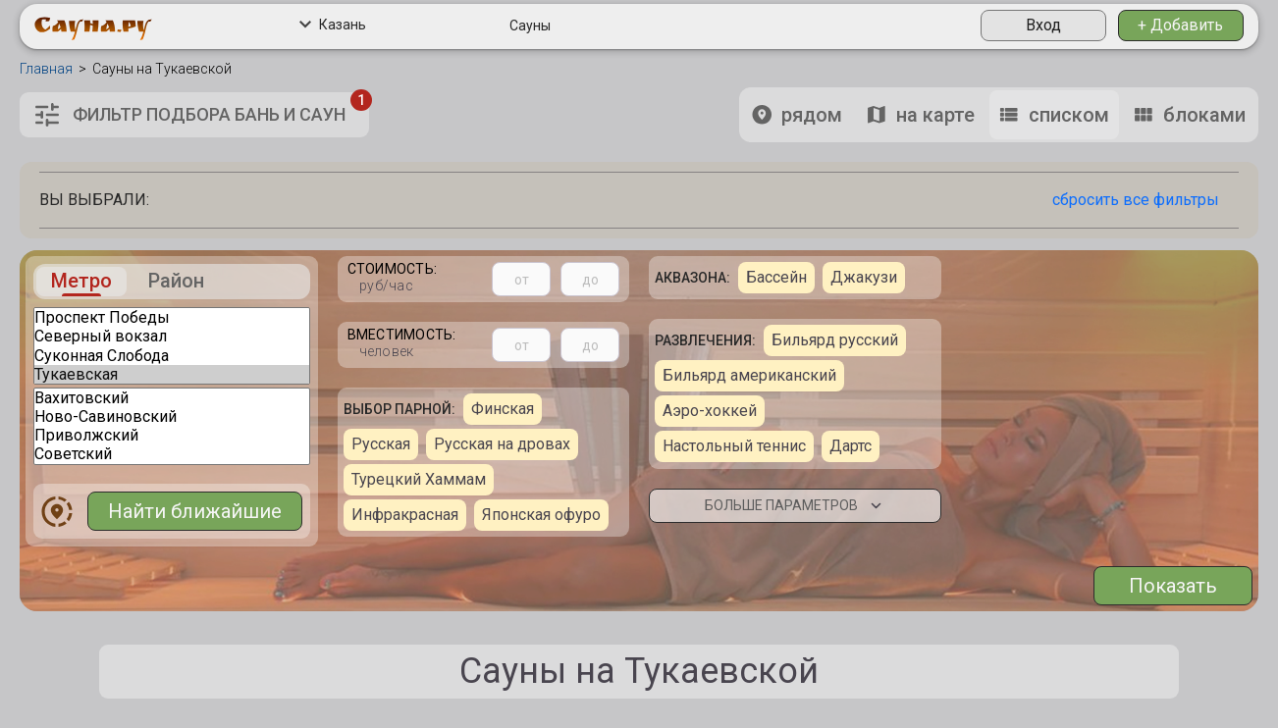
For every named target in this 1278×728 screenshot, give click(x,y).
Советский (171, 453)
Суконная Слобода (171, 355)
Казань (332, 24)
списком (1054, 115)
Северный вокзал (171, 336)
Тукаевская (171, 374)
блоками (1190, 115)
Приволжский (171, 435)
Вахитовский (171, 398)
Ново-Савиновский (171, 416)
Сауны (530, 25)
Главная (46, 69)
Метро (81, 281)
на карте (921, 115)
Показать (1173, 586)
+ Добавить (1180, 25)
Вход (1043, 25)
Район (176, 281)
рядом (797, 115)
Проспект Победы (171, 317)
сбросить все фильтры (1135, 199)
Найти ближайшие (195, 511)
